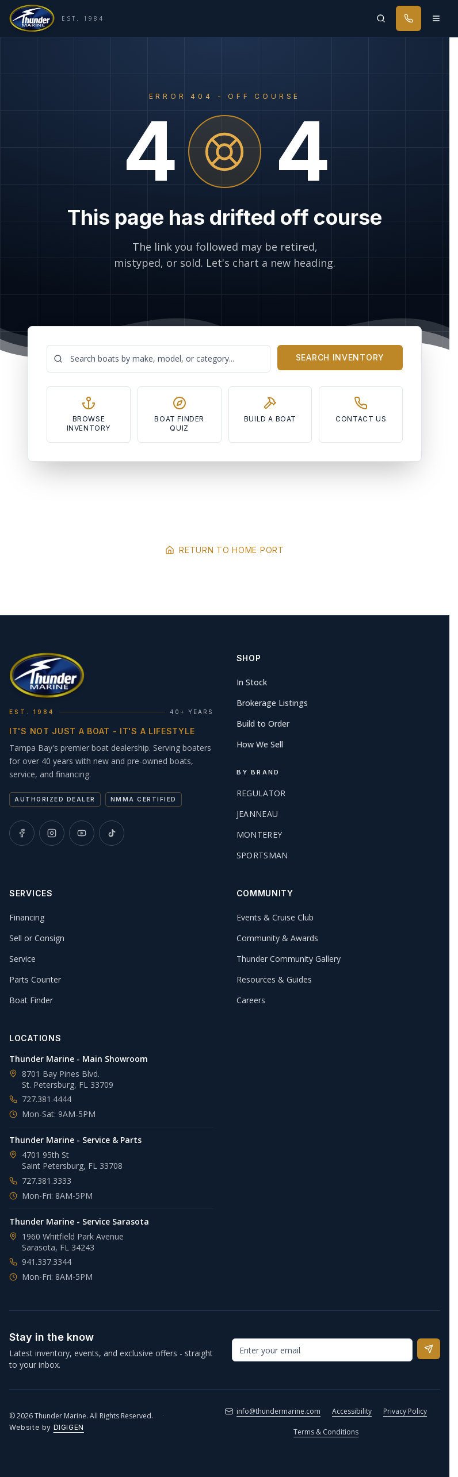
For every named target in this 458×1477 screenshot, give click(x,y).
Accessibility (352, 1411)
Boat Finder (31, 1000)
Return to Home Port (224, 550)
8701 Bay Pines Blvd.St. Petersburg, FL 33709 (67, 1079)
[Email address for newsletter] (322, 1349)
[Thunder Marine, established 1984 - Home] (56, 18)
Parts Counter (35, 979)
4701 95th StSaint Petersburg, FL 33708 (72, 1160)
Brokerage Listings (272, 702)
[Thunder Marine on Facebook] (22, 833)
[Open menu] (436, 18)
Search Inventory (340, 357)
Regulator (261, 793)
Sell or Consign (36, 938)
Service (22, 958)
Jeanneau (257, 813)
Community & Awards (277, 938)
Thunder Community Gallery (288, 958)
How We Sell (259, 744)
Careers (250, 1000)
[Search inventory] (381, 18)
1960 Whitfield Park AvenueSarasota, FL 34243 (73, 1242)
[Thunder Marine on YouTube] (81, 833)
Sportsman (262, 855)
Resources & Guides (274, 979)
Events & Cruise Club (275, 917)
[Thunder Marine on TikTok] (111, 833)
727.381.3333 (40, 1180)
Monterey (259, 834)
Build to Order (262, 723)
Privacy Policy (405, 1411)
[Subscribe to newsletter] (428, 1348)
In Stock (251, 682)
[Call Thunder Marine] (408, 18)
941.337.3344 (40, 1261)
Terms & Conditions (325, 1432)
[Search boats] (158, 359)
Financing (26, 917)
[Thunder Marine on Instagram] (51, 833)
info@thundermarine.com (272, 1411)
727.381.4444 (40, 1099)
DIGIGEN (69, 1427)
